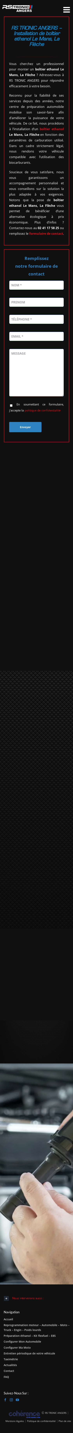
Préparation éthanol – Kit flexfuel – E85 (30, 1336)
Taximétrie (11, 1359)
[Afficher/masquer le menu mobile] (67, 10)
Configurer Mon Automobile (22, 1341)
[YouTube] (17, 1399)
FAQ (6, 1377)
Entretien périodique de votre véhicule (29, 1353)
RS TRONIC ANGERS (56, 1413)
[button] (36, 1298)
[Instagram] (11, 1399)
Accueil (8, 1319)
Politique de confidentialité (41, 1421)
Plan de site (64, 1421)
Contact (9, 1371)
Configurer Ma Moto (17, 1347)
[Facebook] (5, 1399)
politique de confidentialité (42, 410)
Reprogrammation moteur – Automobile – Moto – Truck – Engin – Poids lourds (36, 1327)
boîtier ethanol (52, 129)
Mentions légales (14, 1421)
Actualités (10, 1365)
